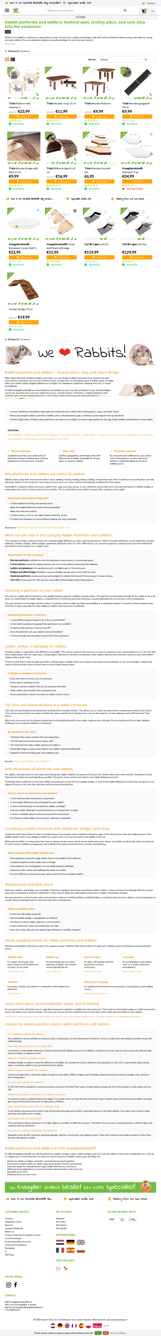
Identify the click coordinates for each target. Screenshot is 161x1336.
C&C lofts (114, 434)
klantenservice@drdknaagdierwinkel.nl (24, 1307)
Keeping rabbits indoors (129, 1016)
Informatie (137, 181)
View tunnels (14, 993)
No (106, 1333)
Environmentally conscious (18, 1241)
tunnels (8, 398)
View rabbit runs (54, 971)
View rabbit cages (16, 971)
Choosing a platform (70, 434)
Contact (9, 1218)
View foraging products (95, 993)
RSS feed (9, 1254)
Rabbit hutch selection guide (31, 527)
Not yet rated (128, 120)
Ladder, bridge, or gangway (95, 434)
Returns (9, 1225)
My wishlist (61, 1228)
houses (102, 395)
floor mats (29, 398)
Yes (98, 1333)
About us (9, 1231)
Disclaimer (10, 1248)
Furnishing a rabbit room (58, 527)
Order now (24, 116)
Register (60, 1218)
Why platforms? (15, 434)
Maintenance (31, 439)
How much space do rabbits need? (51, 1016)
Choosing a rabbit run (105, 1016)
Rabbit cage (20, 761)
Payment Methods (14, 1228)
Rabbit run (46, 761)
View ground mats (93, 971)
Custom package (13, 1238)
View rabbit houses (132, 971)
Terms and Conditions (16, 1244)
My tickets (61, 1225)
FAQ (66, 439)
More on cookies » (118, 1333)
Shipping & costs (13, 1221)
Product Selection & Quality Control (22, 1235)
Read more (10, 43)
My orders (61, 1221)
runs (16, 398)
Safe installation (129, 434)
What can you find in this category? (42, 434)
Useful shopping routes (50, 439)
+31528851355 (12, 1309)
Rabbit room (33, 761)
